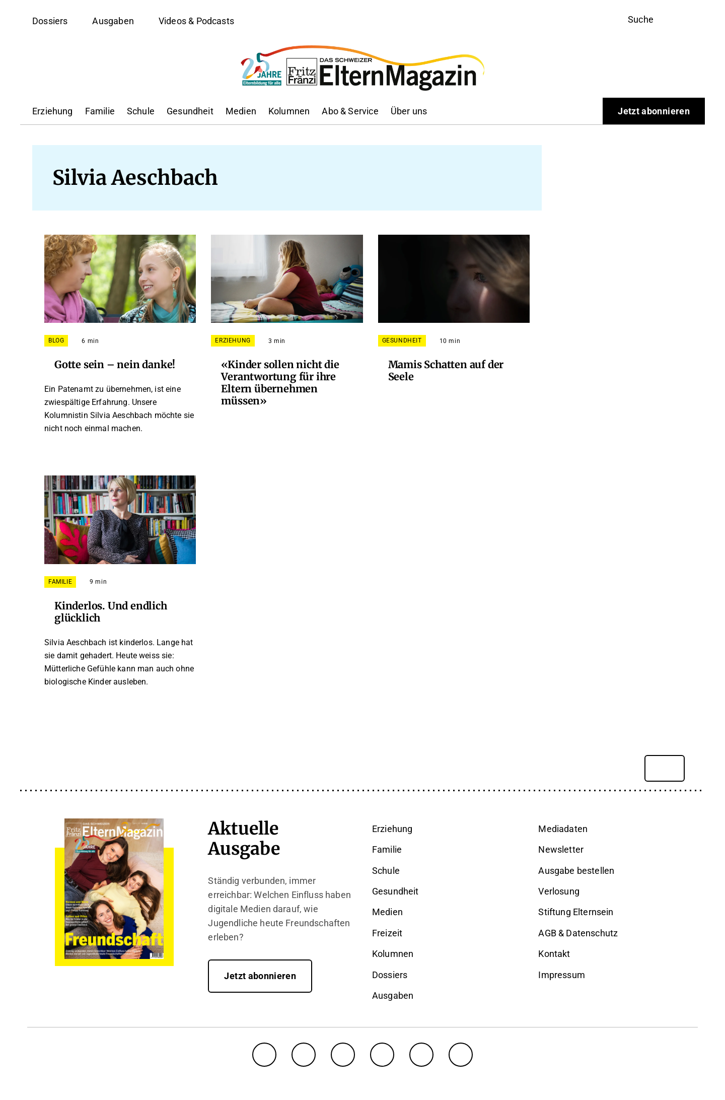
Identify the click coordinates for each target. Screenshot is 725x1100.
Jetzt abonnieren (654, 111)
